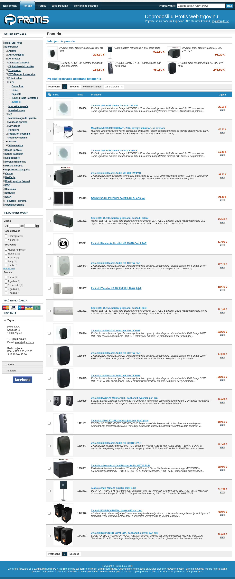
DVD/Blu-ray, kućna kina (21, 74)
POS (7, 185)
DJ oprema (14, 70)
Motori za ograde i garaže (22, 118)
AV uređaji (14, 58)
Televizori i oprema (15, 201)
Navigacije (14, 126)
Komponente (12, 157)
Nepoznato (14, 285)
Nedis (11, 265)
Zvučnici (16, 102)
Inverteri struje (16, 110)
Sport (8, 197)
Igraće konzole (13, 150)
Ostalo (9, 173)
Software (10, 193)
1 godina (12, 281)
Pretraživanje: (167, 5)
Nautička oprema (17, 122)
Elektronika (11, 46)
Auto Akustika (16, 54)
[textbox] (201, 6)
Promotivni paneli (18, 137)
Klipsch (12, 257)
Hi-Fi (11, 82)
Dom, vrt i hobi (13, 42)
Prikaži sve (9, 268)
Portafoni (13, 130)
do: (22, 226)
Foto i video (15, 78)
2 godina (12, 289)
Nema (11, 277)
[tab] (22, 321)
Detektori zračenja (18, 62)
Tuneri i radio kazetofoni (25, 98)
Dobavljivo (14, 236)
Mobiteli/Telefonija (15, 161)
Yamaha (12, 253)
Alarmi (12, 50)
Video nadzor (15, 145)
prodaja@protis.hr (24, 342)
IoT (10, 114)
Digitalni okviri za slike (21, 66)
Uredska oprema (14, 204)
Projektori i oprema (19, 133)
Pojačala (16, 94)
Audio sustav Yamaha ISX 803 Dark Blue (137, 47)
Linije (15, 90)
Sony (10, 261)
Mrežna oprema (14, 165)
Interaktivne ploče (18, 106)
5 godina (12, 293)
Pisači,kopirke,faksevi (17, 181)
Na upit (12, 240)
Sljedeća (74, 86)
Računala (10, 189)
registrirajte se (220, 21)
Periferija (10, 177)
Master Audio (15, 249)
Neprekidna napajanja (17, 169)
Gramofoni (18, 86)
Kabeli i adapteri (14, 154)
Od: (6, 226)
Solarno (12, 141)
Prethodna (54, 86)
